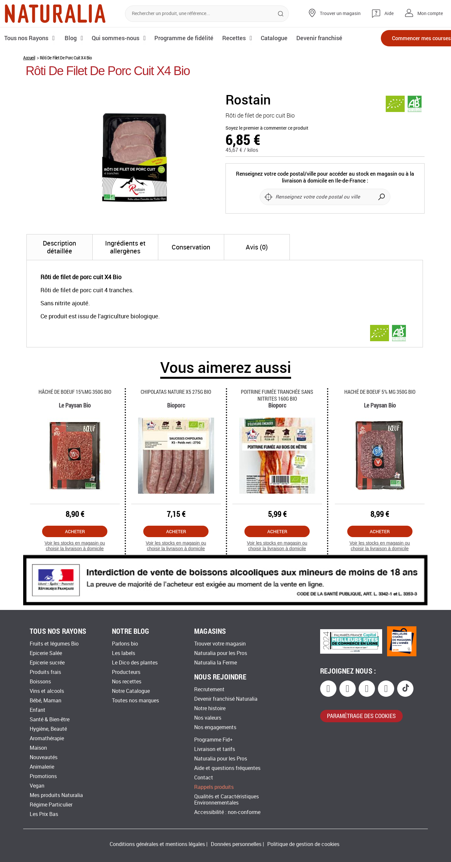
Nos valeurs (207, 718)
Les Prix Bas (44, 814)
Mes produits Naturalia (56, 795)
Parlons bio (125, 644)
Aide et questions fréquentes (227, 768)
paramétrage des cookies (361, 716)
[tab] (59, 247)
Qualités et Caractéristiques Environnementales (226, 799)
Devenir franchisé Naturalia (225, 699)
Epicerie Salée (46, 653)
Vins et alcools (47, 691)
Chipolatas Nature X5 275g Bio (176, 391)
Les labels (123, 653)
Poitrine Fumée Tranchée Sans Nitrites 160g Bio (277, 395)
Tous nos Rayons (27, 38)
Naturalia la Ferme (215, 663)
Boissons (40, 681)
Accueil (29, 58)
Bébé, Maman (45, 700)
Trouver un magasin (340, 13)
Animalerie (42, 767)
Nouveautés (43, 757)
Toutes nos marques (135, 700)
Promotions (43, 776)
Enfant (37, 710)
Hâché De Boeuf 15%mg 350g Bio (75, 391)
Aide (389, 13)
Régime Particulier (51, 805)
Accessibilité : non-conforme (227, 812)
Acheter (75, 531)
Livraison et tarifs (214, 749)
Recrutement (209, 689)
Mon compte (430, 13)
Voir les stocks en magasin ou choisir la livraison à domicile (74, 545)
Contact (203, 777)
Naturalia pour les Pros (220, 653)
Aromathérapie (47, 738)
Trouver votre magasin (220, 644)
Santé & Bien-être (50, 719)
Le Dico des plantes (135, 663)
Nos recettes (126, 681)
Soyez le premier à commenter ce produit (267, 128)
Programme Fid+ (213, 740)
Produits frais (45, 672)
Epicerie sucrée (47, 663)
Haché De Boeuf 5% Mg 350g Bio (379, 391)
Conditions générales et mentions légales (157, 844)
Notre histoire (210, 708)
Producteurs (126, 672)
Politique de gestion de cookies (303, 844)
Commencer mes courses (408, 38)
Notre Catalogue (131, 691)
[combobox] (207, 14)
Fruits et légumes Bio (54, 644)
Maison (38, 748)
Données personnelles (236, 844)
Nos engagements (215, 727)
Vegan (37, 786)
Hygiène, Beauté (48, 729)
